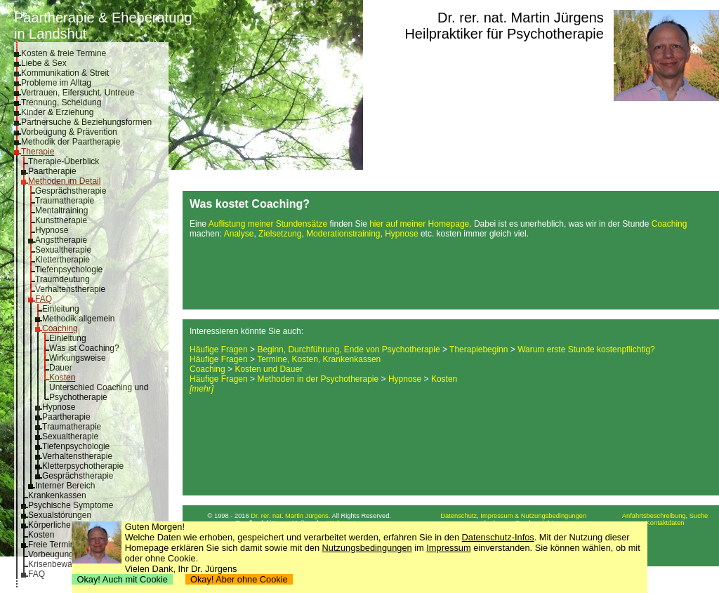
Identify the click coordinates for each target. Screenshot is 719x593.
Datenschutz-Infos (498, 537)
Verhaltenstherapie (70, 289)
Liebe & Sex (44, 63)
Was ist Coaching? (84, 348)
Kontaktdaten (665, 522)
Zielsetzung (279, 234)
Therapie (37, 151)
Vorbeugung (51, 554)
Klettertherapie (62, 260)
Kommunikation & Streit (65, 73)
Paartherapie (52, 171)
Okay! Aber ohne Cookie (239, 579)
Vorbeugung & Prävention (69, 132)
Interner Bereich (65, 486)
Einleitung (60, 309)
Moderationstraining (343, 234)
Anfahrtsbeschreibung (654, 515)
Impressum (448, 547)
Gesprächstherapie (70, 191)
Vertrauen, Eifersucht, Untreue (77, 93)
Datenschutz (458, 515)
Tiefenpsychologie (69, 269)
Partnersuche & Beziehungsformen (86, 122)
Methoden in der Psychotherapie (317, 379)
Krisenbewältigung (62, 564)
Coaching (60, 328)
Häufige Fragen (219, 349)
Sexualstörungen (59, 515)
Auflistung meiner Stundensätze (268, 224)
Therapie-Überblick (63, 161)
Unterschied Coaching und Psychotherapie (98, 392)
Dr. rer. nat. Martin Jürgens (520, 17)
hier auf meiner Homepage (419, 224)
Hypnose (51, 230)
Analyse (239, 234)
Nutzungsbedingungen (367, 547)
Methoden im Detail (64, 181)
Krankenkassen (57, 495)
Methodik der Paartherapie (70, 142)
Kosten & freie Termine (63, 53)
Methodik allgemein (78, 319)
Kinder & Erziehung (57, 112)
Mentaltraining (61, 210)
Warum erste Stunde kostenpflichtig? (586, 349)
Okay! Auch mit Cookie (122, 579)
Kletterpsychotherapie (83, 466)
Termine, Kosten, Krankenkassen (319, 359)
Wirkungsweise (77, 358)
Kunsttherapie (61, 220)
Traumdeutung (62, 279)
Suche (699, 515)
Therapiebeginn (478, 349)
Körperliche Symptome (70, 525)
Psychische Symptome (70, 505)
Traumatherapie (64, 201)
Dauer (60, 368)
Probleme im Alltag (56, 83)
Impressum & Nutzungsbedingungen (533, 515)
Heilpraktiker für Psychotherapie (503, 33)
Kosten (62, 377)
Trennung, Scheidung (61, 102)
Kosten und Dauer (269, 369)
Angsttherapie (61, 240)
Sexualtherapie (63, 250)
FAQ (43, 299)
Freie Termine (53, 544)
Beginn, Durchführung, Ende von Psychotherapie (348, 349)
